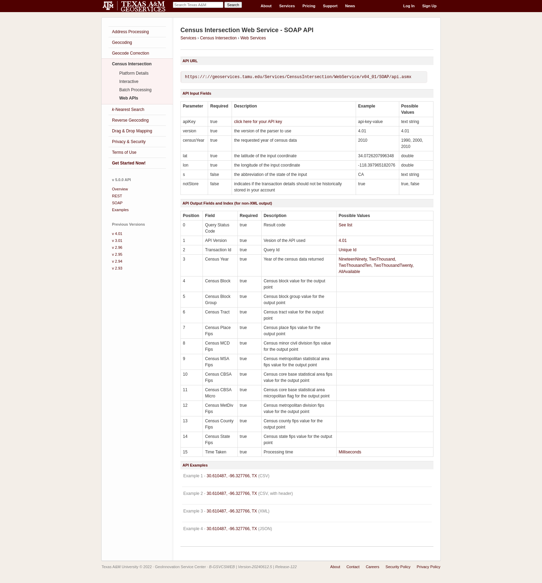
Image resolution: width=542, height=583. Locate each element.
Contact (352, 567)
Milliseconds (350, 452)
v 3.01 (117, 240)
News (350, 6)
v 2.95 (117, 254)
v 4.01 (117, 234)
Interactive (128, 81)
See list (345, 225)
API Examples (195, 465)
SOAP (117, 203)
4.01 (343, 240)
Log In (408, 6)
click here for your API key (258, 121)
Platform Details (134, 73)
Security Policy (397, 567)
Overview (120, 189)
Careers (372, 567)
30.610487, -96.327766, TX (232, 475)
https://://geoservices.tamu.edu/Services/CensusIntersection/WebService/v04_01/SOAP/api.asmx (298, 77)
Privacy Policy (428, 567)
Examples (120, 210)
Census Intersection (218, 38)
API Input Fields (197, 93)
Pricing (308, 6)
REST (117, 196)
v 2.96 (117, 247)
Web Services (253, 38)
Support (330, 6)
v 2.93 (117, 268)
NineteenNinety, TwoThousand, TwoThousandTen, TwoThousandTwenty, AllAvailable (376, 265)
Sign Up (429, 6)
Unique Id (347, 249)
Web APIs (128, 98)
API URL (190, 61)
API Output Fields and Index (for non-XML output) (227, 203)
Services (287, 6)
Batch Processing (135, 89)
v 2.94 (117, 261)
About (266, 6)
